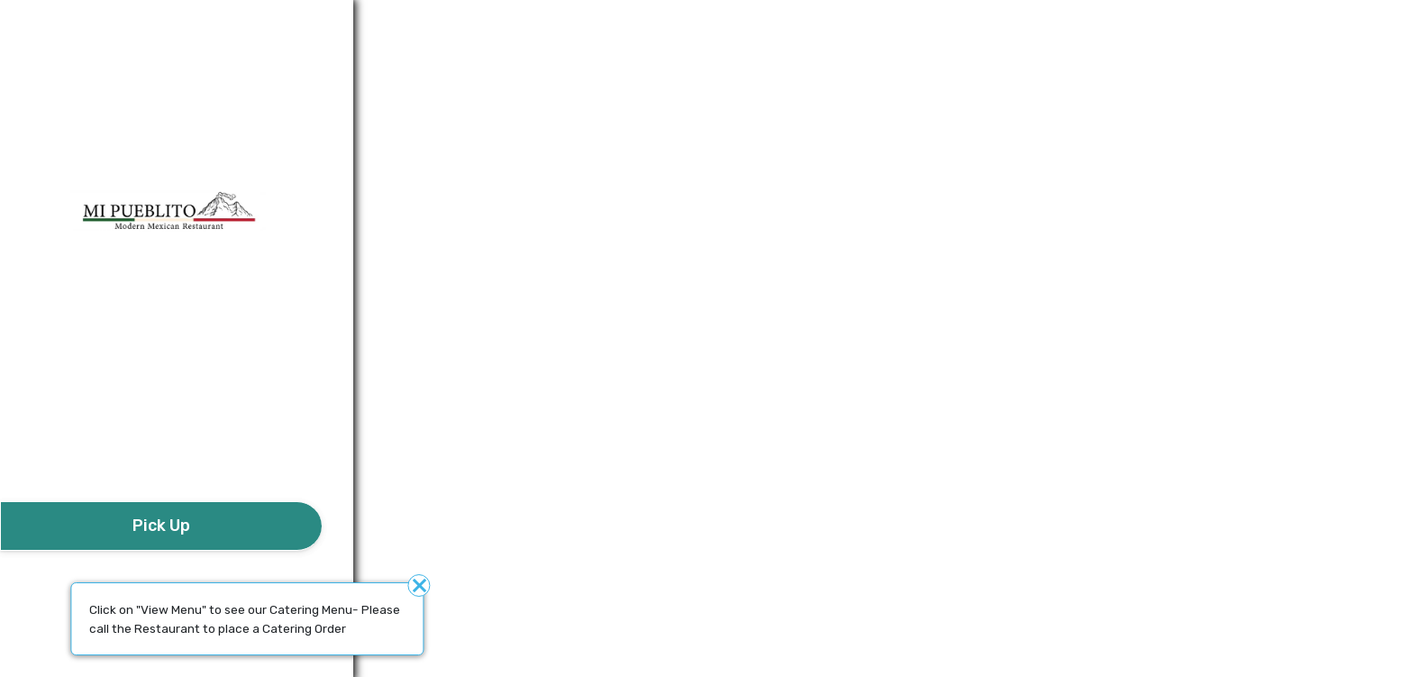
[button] (161, 451)
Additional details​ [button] (89, 22)
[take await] (161, 526)
